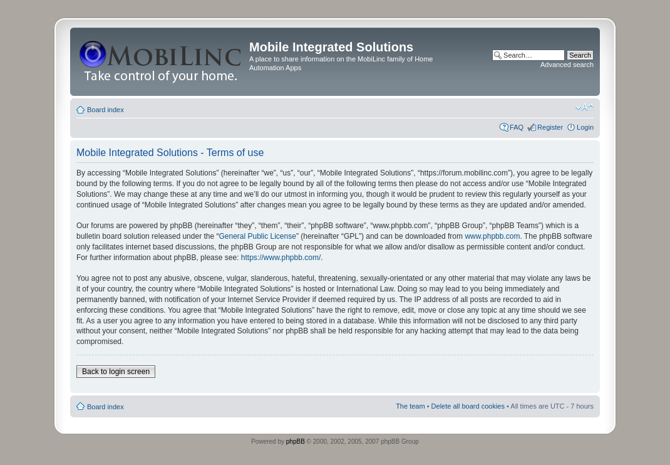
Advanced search (567, 64)
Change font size (584, 107)
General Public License (257, 236)
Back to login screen (116, 371)
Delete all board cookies (468, 406)
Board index (105, 109)
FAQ (516, 127)
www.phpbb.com (492, 236)
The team (410, 406)
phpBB (295, 441)
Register (550, 127)
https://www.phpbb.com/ (281, 257)
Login (585, 127)
